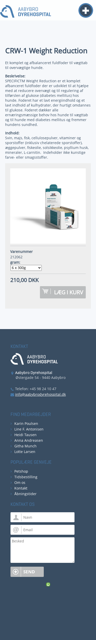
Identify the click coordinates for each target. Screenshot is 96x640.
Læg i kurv (68, 292)
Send (29, 572)
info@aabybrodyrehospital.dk (40, 394)
